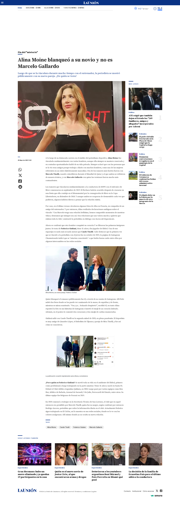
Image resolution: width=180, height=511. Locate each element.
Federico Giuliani (79, 428)
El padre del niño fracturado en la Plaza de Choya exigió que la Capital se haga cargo (146, 142)
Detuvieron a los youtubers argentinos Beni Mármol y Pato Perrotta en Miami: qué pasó (108, 476)
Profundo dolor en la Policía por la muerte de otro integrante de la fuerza (147, 200)
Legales (94, 492)
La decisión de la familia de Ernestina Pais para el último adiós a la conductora (145, 476)
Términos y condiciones (82, 492)
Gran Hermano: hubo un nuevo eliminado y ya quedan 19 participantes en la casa (34, 476)
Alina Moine (51, 428)
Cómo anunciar (148, 491)
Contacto (126, 491)
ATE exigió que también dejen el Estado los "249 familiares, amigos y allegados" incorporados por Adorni (141, 121)
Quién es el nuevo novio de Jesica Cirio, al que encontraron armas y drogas (70, 476)
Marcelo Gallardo (96, 428)
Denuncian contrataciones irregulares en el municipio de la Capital (146, 161)
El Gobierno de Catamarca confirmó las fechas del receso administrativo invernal (147, 180)
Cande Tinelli (64, 428)
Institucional (136, 491)
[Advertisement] (90, 30)
